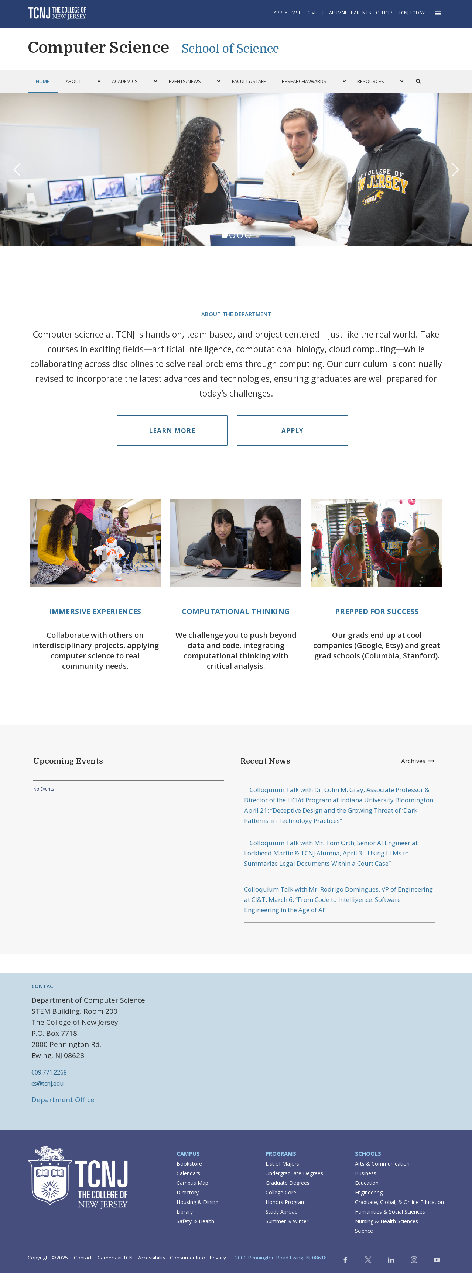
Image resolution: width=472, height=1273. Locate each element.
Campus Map (192, 1182)
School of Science (230, 49)
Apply (280, 13)
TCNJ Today (412, 13)
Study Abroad (282, 1211)
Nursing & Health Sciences (386, 1221)
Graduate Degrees (287, 1182)
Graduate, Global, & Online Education (399, 1201)
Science (364, 1230)
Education (367, 1182)
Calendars (188, 1173)
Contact (83, 1257)
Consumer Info (187, 1257)
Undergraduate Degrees (294, 1173)
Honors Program (286, 1201)
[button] (81, 81)
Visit (297, 13)
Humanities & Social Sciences (390, 1211)
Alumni (337, 13)
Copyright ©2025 (48, 1257)
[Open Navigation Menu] (438, 13)
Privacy (218, 1257)
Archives (418, 761)
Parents (361, 13)
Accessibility (151, 1257)
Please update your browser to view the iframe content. (128, 789)
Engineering (369, 1192)
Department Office (63, 1099)
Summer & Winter (287, 1221)
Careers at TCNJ (116, 1257)
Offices (385, 13)
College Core (281, 1192)
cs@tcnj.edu (47, 1083)
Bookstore (189, 1163)
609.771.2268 (49, 1072)
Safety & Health (195, 1221)
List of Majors (282, 1163)
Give (312, 13)
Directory (188, 1192)
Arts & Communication (382, 1163)
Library (185, 1211)
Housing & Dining (197, 1201)
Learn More (172, 430)
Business (365, 1173)
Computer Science (98, 47)
